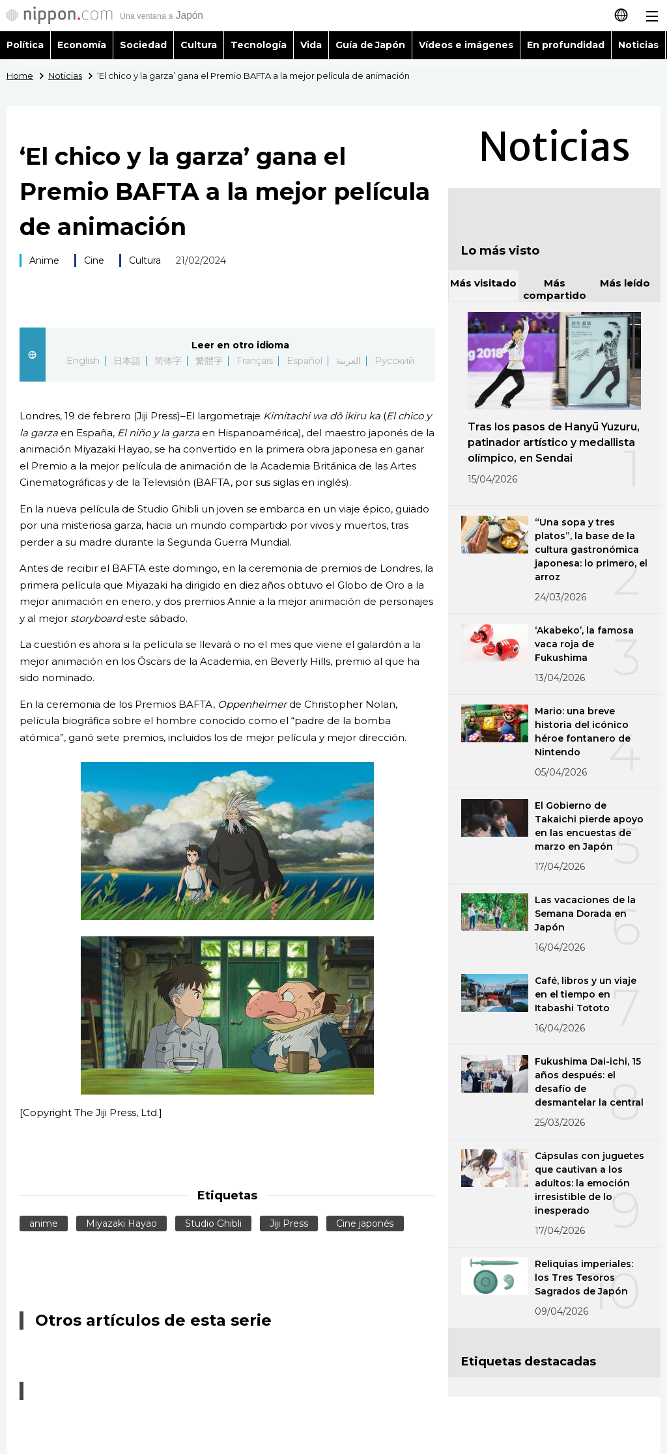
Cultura (198, 45)
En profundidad (565, 45)
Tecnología (259, 45)
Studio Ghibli (213, 1223)
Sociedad (143, 45)
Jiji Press (289, 1223)
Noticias (638, 45)
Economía (81, 45)
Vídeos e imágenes (466, 45)
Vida (311, 45)
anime (43, 1223)
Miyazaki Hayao (121, 1223)
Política (25, 45)
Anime (44, 260)
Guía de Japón (370, 45)
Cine (94, 260)
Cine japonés (365, 1223)
